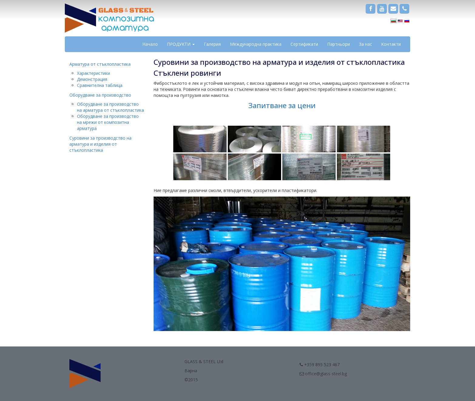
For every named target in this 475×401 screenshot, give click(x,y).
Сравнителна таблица (99, 85)
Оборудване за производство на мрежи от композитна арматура (108, 122)
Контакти (391, 44)
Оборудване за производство (100, 95)
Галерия (212, 44)
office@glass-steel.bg (326, 373)
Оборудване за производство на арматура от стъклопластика (110, 107)
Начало (150, 44)
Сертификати (304, 44)
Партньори (338, 44)
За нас (365, 44)
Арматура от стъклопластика (100, 64)
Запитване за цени (282, 105)
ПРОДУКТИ (181, 44)
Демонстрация (92, 79)
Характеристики (93, 73)
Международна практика (255, 44)
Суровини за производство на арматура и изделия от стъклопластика (100, 144)
